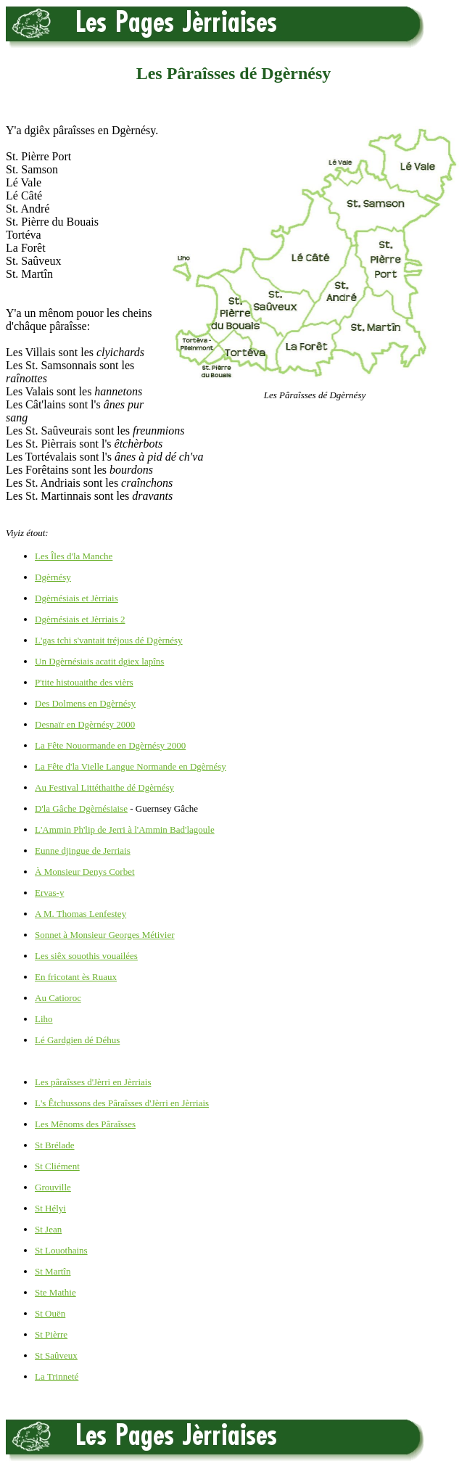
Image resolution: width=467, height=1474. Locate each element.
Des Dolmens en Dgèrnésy (85, 703)
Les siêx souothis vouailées (86, 955)
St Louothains (61, 1250)
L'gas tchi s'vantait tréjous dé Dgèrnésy (109, 640)
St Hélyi (50, 1208)
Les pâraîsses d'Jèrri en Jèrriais (93, 1081)
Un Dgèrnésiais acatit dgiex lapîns (99, 661)
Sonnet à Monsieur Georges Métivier (105, 934)
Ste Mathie (55, 1292)
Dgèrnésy (53, 577)
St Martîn (52, 1271)
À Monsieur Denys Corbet (85, 871)
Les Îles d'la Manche (73, 556)
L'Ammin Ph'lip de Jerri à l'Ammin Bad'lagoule (125, 829)
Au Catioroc (58, 997)
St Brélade (55, 1145)
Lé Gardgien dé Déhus (77, 1039)
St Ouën (50, 1313)
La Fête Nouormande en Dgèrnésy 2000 (110, 745)
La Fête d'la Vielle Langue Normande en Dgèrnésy (130, 766)
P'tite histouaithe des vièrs (84, 682)
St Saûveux (56, 1355)
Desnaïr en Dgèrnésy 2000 (85, 724)
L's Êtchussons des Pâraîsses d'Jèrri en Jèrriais (122, 1103)
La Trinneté (56, 1376)
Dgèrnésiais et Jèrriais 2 (80, 619)
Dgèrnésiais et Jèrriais (76, 598)
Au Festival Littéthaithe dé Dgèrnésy (104, 787)
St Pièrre (51, 1334)
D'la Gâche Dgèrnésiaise (81, 808)
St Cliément (57, 1166)
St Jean (48, 1229)
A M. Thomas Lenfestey (80, 913)
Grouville (53, 1187)
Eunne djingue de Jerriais (83, 850)
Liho (44, 1018)
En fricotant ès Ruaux (76, 976)
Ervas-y (49, 892)
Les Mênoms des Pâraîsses (85, 1124)
